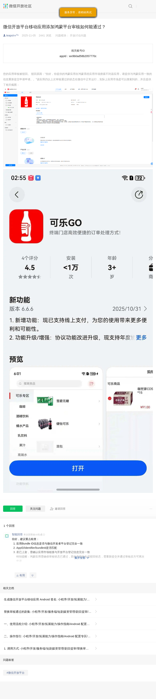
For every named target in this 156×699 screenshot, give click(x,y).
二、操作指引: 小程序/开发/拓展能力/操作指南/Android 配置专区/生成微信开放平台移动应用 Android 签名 (52, 636)
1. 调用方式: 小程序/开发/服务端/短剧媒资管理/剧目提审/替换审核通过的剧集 (52, 648)
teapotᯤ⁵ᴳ (12, 35)
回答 (13, 508)
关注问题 (35, 508)
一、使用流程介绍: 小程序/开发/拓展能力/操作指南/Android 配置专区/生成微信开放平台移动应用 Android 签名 (52, 624)
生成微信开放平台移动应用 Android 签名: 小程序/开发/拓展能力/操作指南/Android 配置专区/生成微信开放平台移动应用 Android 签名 (52, 599)
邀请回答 (58, 508)
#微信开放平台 (16, 672)
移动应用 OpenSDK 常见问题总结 (36, 569)
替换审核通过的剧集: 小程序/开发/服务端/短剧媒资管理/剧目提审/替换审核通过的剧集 (52, 611)
